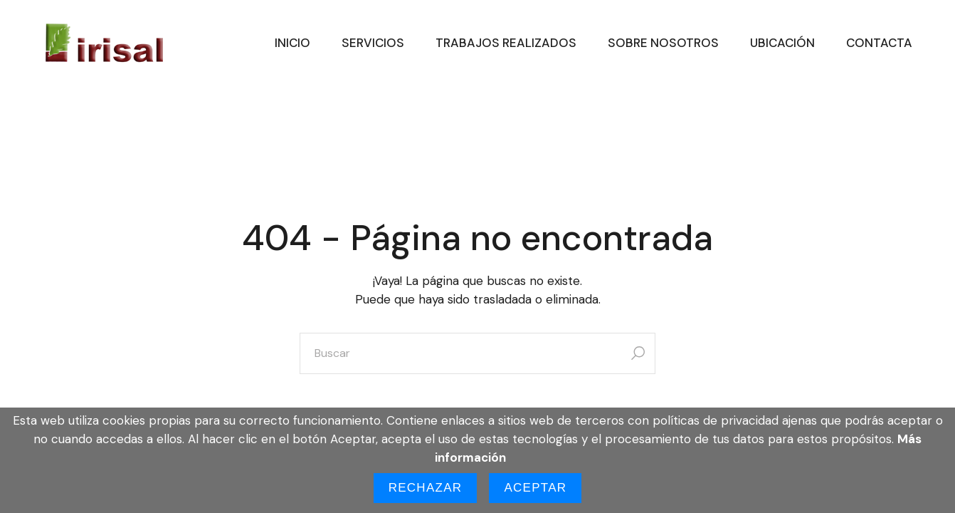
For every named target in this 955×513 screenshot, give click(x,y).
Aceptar (535, 487)
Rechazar (426, 487)
